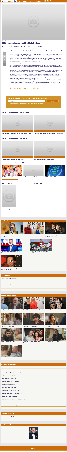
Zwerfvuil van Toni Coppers (7, 284)
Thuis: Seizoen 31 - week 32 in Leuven (52, 341)
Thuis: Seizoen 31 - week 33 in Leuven (52, 326)
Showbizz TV (4, 221)
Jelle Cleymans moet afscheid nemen (9, 387)
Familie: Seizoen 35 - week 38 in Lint (8, 309)
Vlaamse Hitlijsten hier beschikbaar (8, 281)
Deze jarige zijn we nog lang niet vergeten (9, 378)
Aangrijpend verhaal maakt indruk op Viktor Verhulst (11, 393)
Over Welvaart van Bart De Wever (8, 289)
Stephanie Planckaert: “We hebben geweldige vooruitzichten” (13, 402)
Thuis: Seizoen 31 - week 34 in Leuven (8, 326)
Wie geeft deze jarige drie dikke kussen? (9, 396)
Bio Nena (9, 209)
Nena (39, 186)
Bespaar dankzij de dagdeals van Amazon (10, 278)
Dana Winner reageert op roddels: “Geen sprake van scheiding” (13, 399)
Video (30, 1)
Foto (34, 1)
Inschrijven (53, 101)
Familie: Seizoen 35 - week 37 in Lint (30, 326)
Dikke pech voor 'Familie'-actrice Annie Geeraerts (11, 369)
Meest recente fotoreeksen (8, 295)
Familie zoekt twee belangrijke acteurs (9, 375)
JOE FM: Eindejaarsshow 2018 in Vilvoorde (31, 176)
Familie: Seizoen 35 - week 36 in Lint (8, 341)
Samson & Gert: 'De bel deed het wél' (24, 88)
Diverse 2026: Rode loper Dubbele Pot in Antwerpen (54, 309)
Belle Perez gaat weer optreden (8, 366)
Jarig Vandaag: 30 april (7, 425)
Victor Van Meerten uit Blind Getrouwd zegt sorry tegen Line (13, 372)
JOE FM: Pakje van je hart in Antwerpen (9, 176)
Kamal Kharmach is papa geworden (8, 384)
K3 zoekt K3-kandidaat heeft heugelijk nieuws (10, 381)
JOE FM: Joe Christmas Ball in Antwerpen (53, 176)
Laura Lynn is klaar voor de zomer (8, 407)
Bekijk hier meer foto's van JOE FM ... (10, 179)
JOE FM (36, 186)
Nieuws (19, 1)
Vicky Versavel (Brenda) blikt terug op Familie (10, 390)
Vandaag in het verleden (7, 413)
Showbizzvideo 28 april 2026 (28, 235)
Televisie (25, 1)
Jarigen (39, 1)
